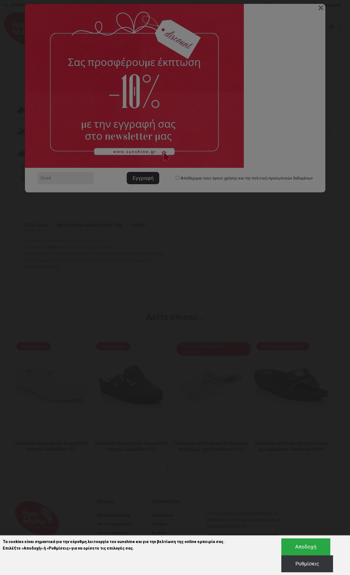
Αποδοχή (305, 547)
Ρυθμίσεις (307, 564)
